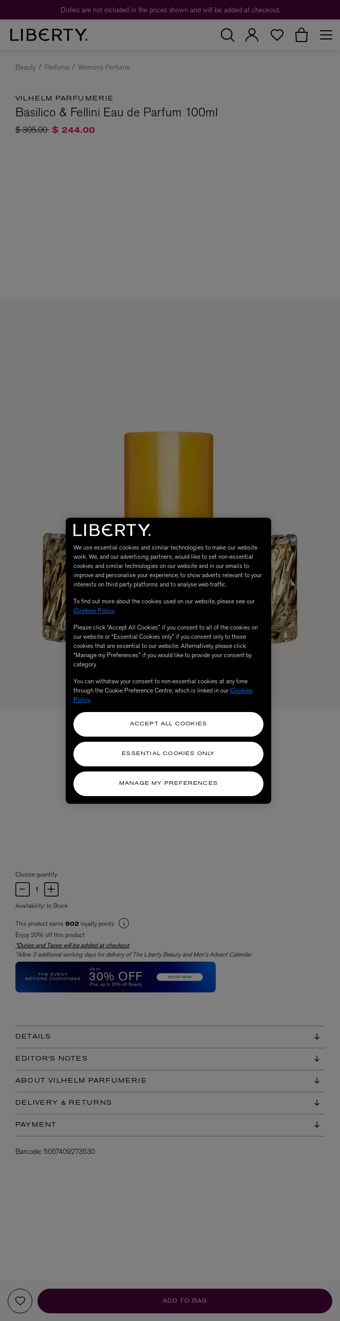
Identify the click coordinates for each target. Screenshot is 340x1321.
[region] (168, 661)
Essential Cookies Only (168, 753)
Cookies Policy (93, 610)
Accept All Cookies (168, 724)
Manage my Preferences (168, 783)
